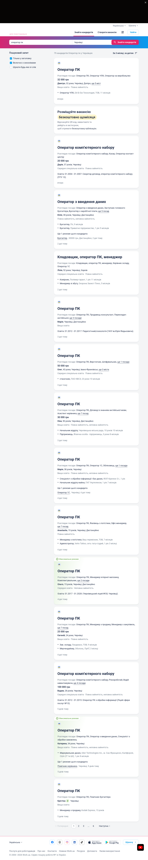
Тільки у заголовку (20, 58)
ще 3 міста (104, 369)
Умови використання (109, 851)
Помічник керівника (67, 766)
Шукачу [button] (131, 842)
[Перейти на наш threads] (59, 842)
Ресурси (81, 851)
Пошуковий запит (19, 52)
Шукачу (134, 25)
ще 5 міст (96, 83)
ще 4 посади (80, 683)
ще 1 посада (123, 362)
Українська (16, 842)
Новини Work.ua (67, 851)
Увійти (133, 32)
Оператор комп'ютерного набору (85, 147)
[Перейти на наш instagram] (67, 842)
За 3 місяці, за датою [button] (125, 53)
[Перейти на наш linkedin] (74, 842)
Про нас (41, 851)
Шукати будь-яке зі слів (23, 67)
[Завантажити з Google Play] (113, 842)
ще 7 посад (83, 413)
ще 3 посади (75, 318)
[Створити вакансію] (107, 32)
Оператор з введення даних (81, 201)
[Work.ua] (18, 32)
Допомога (92, 851)
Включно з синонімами (23, 63)
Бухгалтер (62, 238)
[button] (122, 32)
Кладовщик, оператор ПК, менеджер (89, 257)
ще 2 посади (83, 580)
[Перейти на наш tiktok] (81, 842)
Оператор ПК (68, 69)
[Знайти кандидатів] (83, 32)
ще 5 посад (103, 211)
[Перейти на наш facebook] (52, 842)
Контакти (52, 851)
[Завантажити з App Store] (95, 842)
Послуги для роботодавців (22, 851)
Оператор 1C (63, 492)
